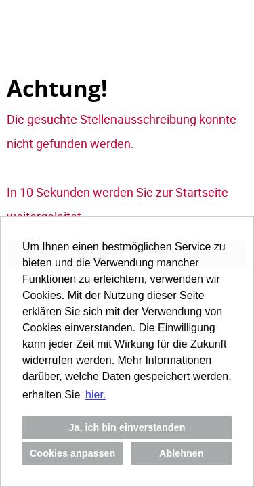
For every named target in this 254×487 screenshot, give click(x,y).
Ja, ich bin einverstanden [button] (127, 427)
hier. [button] (95, 394)
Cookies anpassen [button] (72, 453)
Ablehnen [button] (181, 453)
